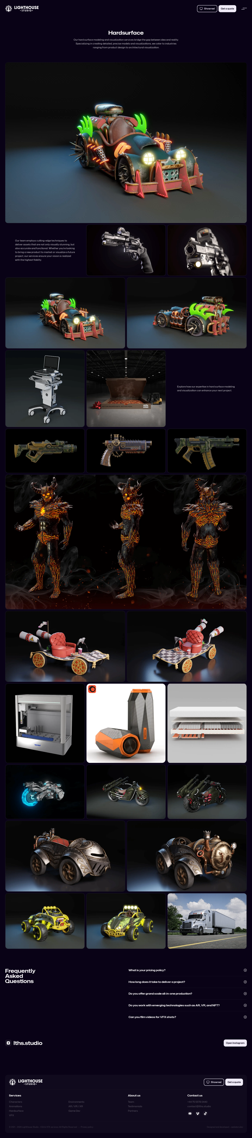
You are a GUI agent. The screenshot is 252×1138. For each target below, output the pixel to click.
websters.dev (237, 1127)
